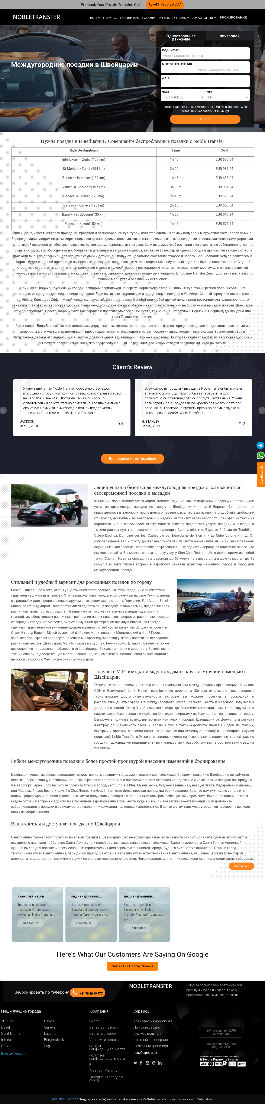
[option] (164, 407)
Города (148, 17)
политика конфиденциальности (107, 1047)
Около (94, 1021)
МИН (210, 91)
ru (107, 17)
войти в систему (221, 1032)
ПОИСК (205, 119)
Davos (49, 1021)
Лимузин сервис (146, 1027)
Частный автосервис (150, 1039)
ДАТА (165, 77)
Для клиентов (126, 17)
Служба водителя (147, 1033)
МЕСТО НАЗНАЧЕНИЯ (177, 64)
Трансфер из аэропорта (152, 1021)
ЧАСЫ (166, 91)
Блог (93, 1064)
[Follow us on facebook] (142, 1063)
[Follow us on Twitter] (136, 1063)
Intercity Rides (173, 17)
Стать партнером (103, 1033)
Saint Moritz (10, 1033)
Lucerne (50, 1033)
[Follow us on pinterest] (155, 1063)
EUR (95, 17)
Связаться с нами (104, 1027)
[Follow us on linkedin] (161, 1063)
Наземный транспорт (150, 1046)
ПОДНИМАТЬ (171, 50)
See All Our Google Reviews (132, 966)
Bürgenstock (54, 1039)
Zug (47, 1046)
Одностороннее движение (181, 37)
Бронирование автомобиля (132, 459)
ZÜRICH (7, 1021)
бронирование (233, 17)
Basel (5, 1027)
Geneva (50, 1027)
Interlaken (8, 1039)
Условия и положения (107, 1039)
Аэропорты (204, 17)
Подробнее (20, 923)
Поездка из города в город (106, 1078)
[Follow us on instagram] (148, 1063)
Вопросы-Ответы (103, 1070)
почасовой (230, 36)
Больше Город (13, 1053)
